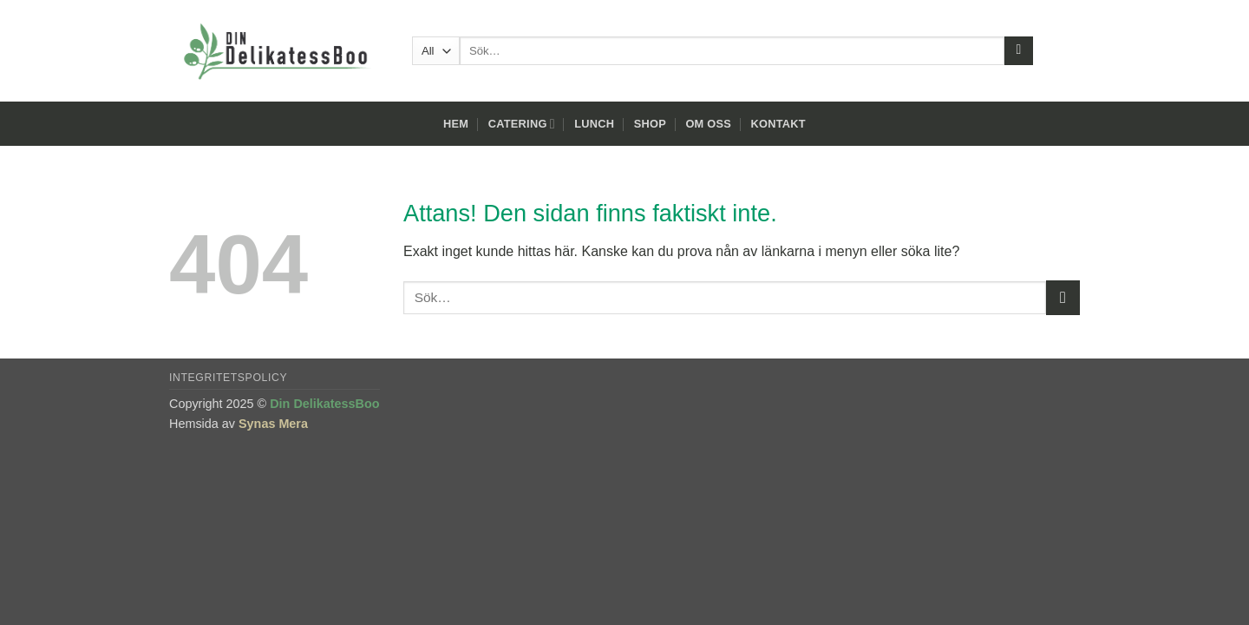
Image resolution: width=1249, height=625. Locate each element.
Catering (521, 123)
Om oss (708, 123)
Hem (455, 123)
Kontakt (778, 123)
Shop (650, 123)
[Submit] (1018, 51)
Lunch (594, 123)
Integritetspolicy (228, 378)
